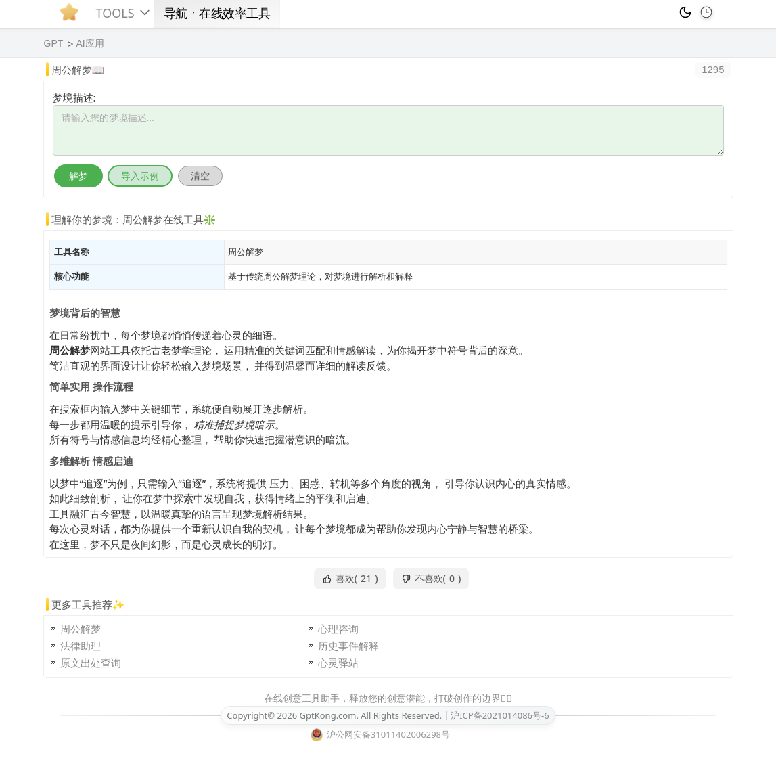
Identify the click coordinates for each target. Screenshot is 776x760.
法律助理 (80, 645)
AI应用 (90, 43)
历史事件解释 (348, 645)
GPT (54, 43)
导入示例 (140, 175)
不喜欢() (431, 578)
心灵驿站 (338, 662)
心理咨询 (338, 628)
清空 (200, 175)
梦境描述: (74, 97)
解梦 (78, 175)
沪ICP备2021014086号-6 (500, 715)
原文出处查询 (90, 662)
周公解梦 (80, 628)
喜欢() (350, 578)
